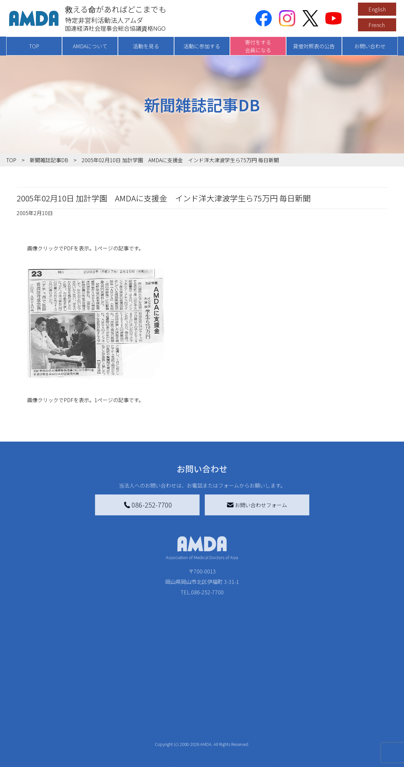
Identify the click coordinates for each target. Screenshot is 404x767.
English (377, 9)
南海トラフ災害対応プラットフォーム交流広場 (280, 702)
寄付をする (168, 674)
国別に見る (86, 698)
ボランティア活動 (93, 734)
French (376, 25)
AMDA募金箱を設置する (186, 726)
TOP (34, 46)
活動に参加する (202, 46)
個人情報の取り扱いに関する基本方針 (355, 717)
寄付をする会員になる (258, 46)
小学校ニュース (39, 721)
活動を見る (146, 46)
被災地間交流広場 (261, 674)
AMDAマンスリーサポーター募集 (197, 698)
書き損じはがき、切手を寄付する (195, 712)
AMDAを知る (31, 687)
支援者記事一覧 (177, 755)
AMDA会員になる (179, 687)
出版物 (28, 732)
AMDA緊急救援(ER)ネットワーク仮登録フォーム (111, 759)
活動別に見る (88, 708)
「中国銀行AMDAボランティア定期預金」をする (197, 741)
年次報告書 (34, 760)
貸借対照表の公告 (314, 46)
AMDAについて (90, 46)
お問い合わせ (370, 46)
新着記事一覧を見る (96, 687)
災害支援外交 (260, 687)
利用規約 (334, 700)
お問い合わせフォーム (257, 505)
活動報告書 (34, 711)
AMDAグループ (38, 700)
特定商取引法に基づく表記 (355, 687)
